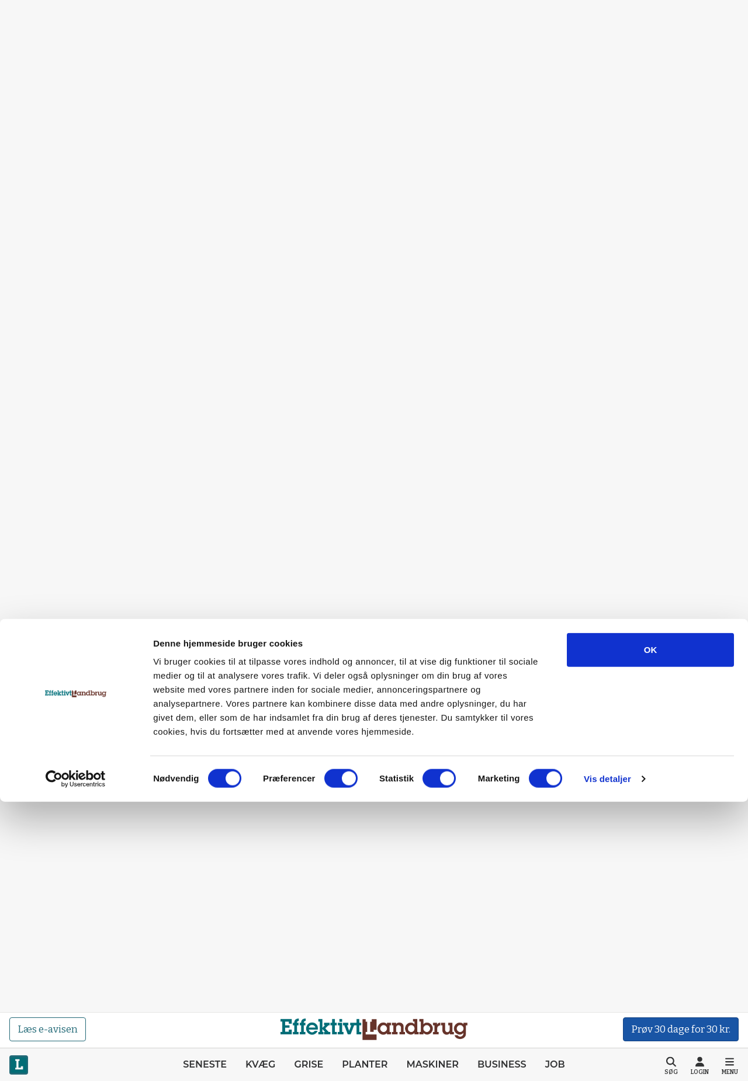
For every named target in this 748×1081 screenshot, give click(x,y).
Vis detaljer (607, 1058)
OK (650, 929)
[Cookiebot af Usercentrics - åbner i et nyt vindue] (76, 1058)
